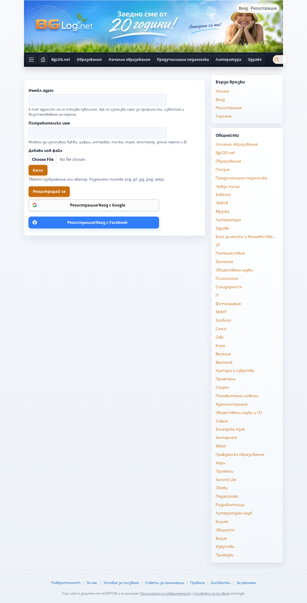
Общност (225, 530)
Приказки (225, 555)
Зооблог (223, 320)
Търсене (223, 116)
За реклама (246, 582)
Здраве (255, 59)
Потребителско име (49, 123)
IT (217, 295)
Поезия (223, 169)
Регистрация (264, 8)
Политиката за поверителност (165, 593)
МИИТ (221, 311)
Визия (221, 538)
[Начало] (43, 59)
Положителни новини (237, 395)
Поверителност (66, 582)
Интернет (226, 437)
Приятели (226, 379)
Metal (221, 446)
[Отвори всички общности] (31, 59)
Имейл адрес (41, 90)
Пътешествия (230, 253)
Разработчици (230, 504)
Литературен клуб (234, 513)
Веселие (223, 354)
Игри (220, 462)
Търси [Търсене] (276, 59)
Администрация (232, 404)
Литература (228, 59)
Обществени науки (234, 270)
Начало (223, 91)
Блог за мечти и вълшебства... (245, 236)
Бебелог (223, 194)
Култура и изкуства (235, 370)
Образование (89, 59)
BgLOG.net (60, 59)
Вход (243, 8)
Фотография (228, 303)
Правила (197, 582)
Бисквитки (220, 582)
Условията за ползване (211, 593)
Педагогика (227, 496)
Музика (222, 211)
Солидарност (229, 286)
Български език (230, 429)
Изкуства (225, 546)
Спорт (222, 387)
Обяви (222, 487)
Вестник (224, 362)
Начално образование (129, 59)
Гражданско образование (240, 454)
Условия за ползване (121, 582)
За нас (92, 582)
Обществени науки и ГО (239, 412)
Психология (227, 278)
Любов (222, 203)
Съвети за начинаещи (164, 582)
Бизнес (222, 521)
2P (218, 245)
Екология (224, 261)
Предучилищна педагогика (183, 59)
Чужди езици (228, 186)
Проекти (224, 471)
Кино (220, 345)
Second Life (226, 479)
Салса (221, 328)
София (222, 421)
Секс (220, 337)
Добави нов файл (45, 150)
